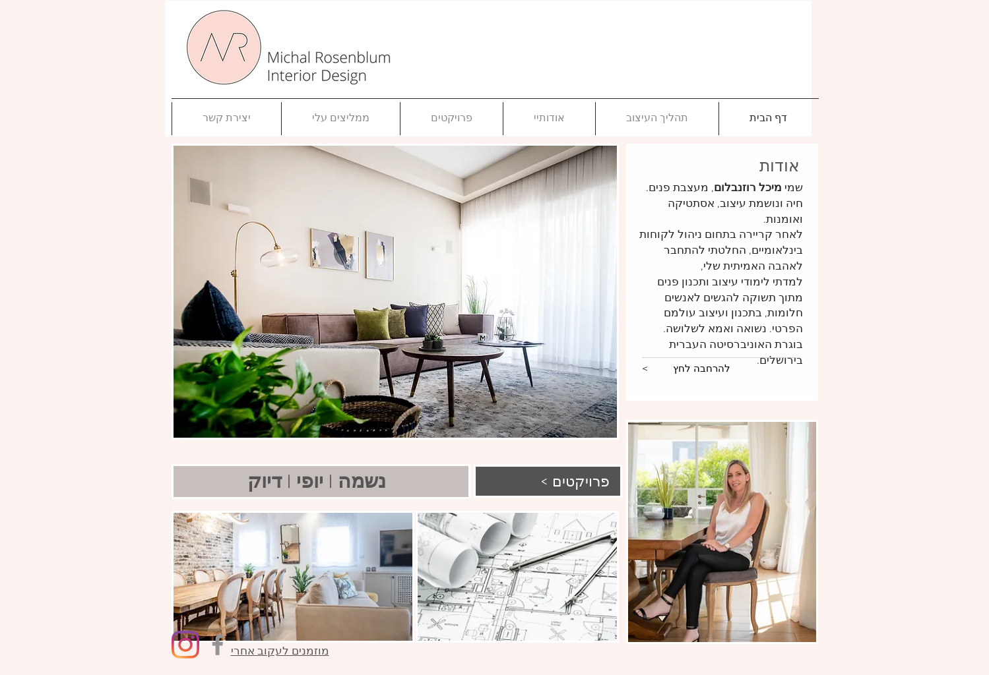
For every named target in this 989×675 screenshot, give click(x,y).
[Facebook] (218, 645)
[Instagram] (185, 645)
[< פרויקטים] (546, 481)
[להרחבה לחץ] (701, 369)
